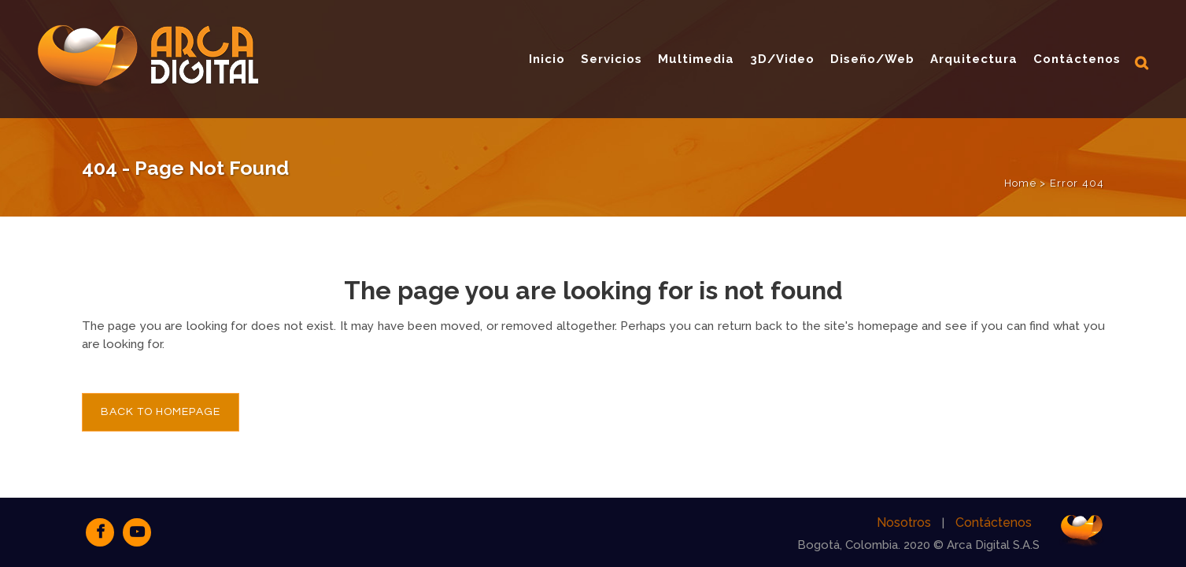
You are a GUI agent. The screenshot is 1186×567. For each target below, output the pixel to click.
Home (1020, 183)
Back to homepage (160, 411)
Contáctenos (993, 522)
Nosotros (904, 522)
